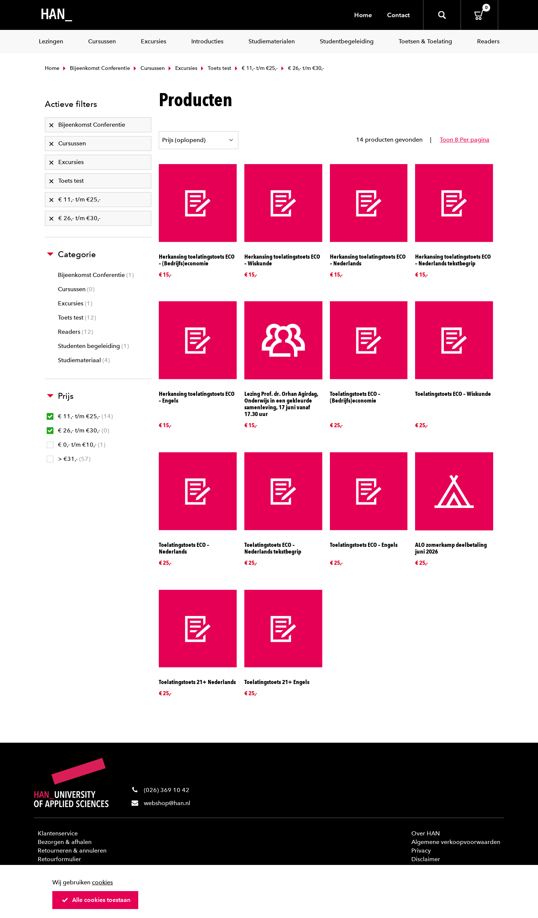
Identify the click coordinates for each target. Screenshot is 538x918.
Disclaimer (425, 859)
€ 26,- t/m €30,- (78, 430)
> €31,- (68, 458)
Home (363, 15)
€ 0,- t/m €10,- (76, 444)
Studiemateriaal (84, 360)
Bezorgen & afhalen (65, 841)
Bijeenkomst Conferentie (95, 68)
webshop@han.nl (167, 803)
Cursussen (148, 68)
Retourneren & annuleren (72, 850)
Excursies (182, 68)
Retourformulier (59, 859)
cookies (102, 882)
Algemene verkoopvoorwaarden (455, 841)
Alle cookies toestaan (96, 899)
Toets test (215, 68)
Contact (398, 15)
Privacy (421, 850)
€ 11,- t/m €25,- (255, 68)
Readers (75, 331)
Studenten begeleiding (93, 345)
